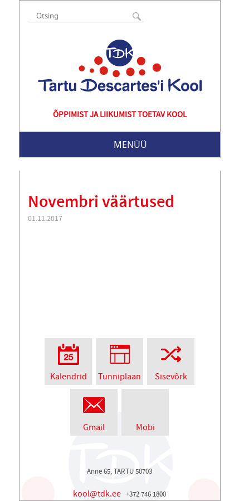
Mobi (145, 411)
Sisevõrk (170, 360)
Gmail (94, 411)
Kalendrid (68, 360)
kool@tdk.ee (97, 493)
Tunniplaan (119, 360)
